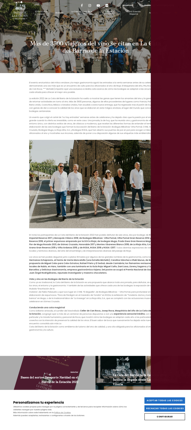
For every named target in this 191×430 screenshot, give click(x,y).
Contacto (167, 17)
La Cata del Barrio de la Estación (82, 16)
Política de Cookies (62, 412)
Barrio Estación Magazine (134, 16)
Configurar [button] (165, 416)
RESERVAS (128, 9)
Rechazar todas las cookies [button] (165, 408)
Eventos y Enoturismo (110, 16)
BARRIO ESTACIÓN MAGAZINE (159, 9)
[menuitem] (176, 17)
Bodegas (61, 17)
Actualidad (153, 17)
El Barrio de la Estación (43, 16)
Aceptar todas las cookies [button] (165, 400)
